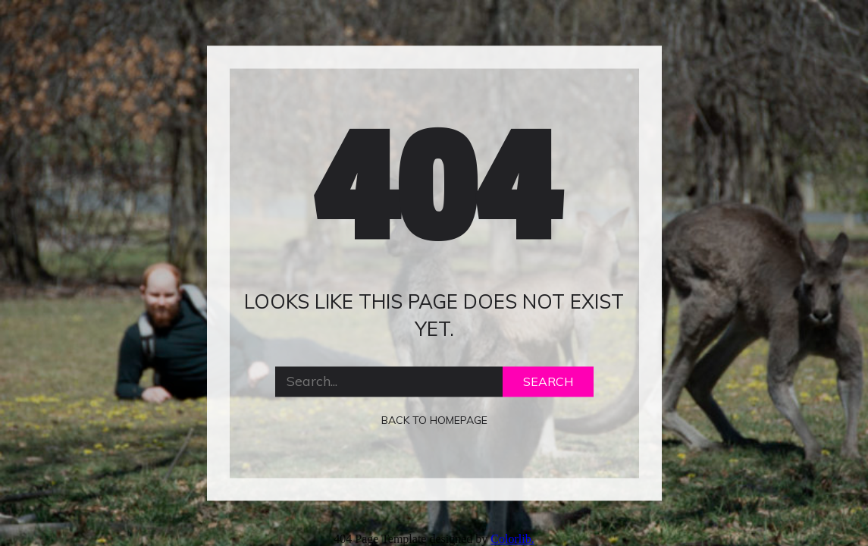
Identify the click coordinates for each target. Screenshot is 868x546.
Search (548, 381)
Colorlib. (512, 538)
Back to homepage (434, 420)
